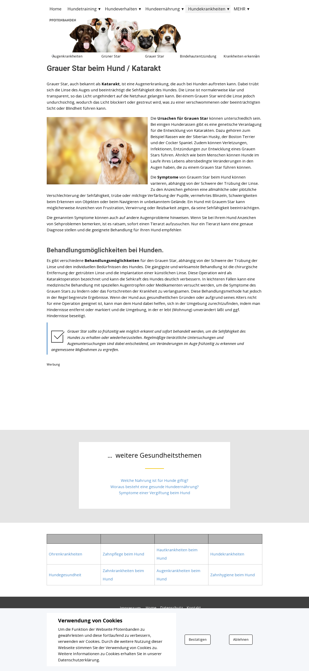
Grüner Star (111, 56)
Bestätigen (198, 639)
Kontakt (194, 607)
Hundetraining (82, 9)
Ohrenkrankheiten (65, 554)
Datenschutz (171, 607)
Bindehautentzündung (198, 56)
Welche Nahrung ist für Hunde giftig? (154, 480)
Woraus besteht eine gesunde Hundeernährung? (154, 486)
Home (55, 9)
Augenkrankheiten (67, 56)
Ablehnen (240, 639)
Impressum (130, 607)
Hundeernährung (162, 9)
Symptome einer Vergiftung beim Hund (154, 492)
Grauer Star (154, 56)
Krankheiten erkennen (242, 56)
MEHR (239, 9)
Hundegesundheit (65, 574)
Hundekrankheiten (206, 9)
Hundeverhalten (121, 9)
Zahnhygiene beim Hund (232, 574)
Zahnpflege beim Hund (123, 554)
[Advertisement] (154, 394)
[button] (52, 56)
